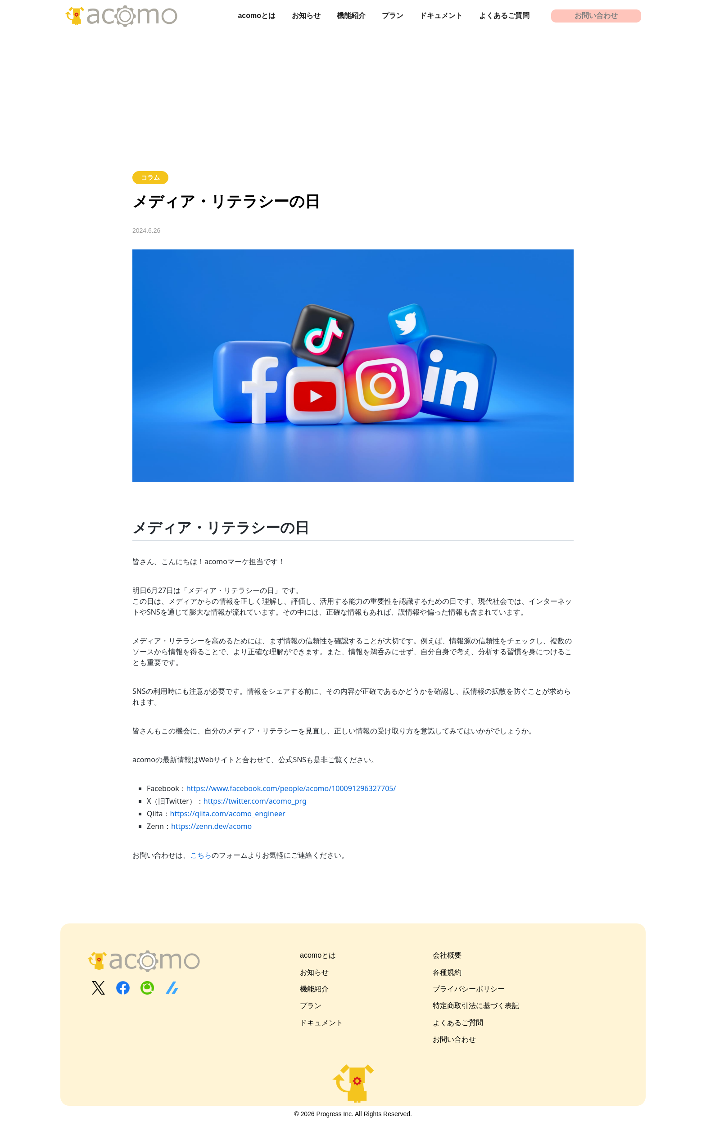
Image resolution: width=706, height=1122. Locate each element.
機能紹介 (351, 15)
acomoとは (257, 15)
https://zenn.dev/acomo (211, 826)
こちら (201, 855)
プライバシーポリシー (469, 989)
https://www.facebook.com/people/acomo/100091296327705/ (291, 788)
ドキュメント (441, 15)
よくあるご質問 (504, 15)
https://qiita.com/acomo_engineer (227, 814)
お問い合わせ (596, 15)
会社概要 (447, 955)
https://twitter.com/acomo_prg (255, 801)
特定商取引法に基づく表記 (476, 1005)
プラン (392, 15)
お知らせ (306, 15)
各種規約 (447, 972)
